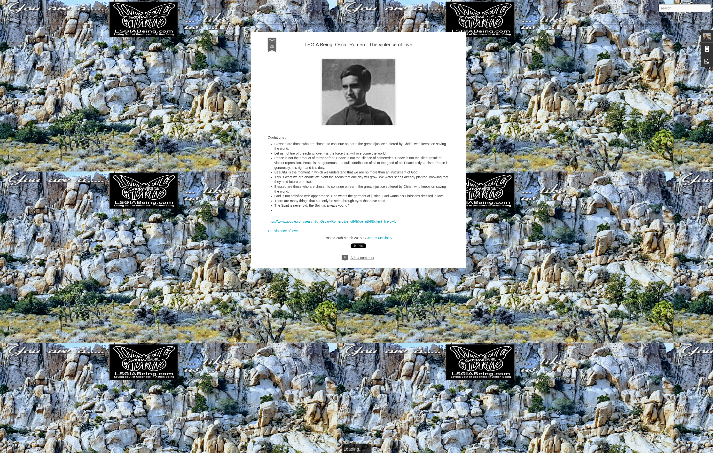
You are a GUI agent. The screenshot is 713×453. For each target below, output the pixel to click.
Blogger (371, 450)
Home (30, 20)
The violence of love (283, 126)
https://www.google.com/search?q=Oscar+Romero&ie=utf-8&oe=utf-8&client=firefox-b (332, 116)
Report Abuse (386, 450)
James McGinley (379, 133)
